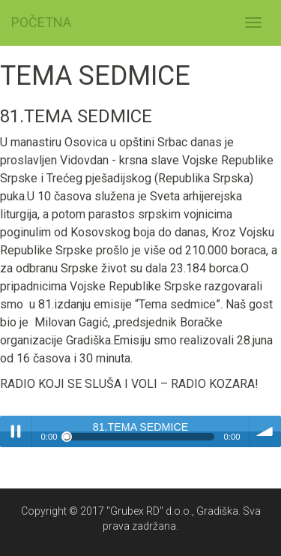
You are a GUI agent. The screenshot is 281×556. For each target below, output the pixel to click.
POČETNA (41, 22)
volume (265, 431)
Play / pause (15, 431)
